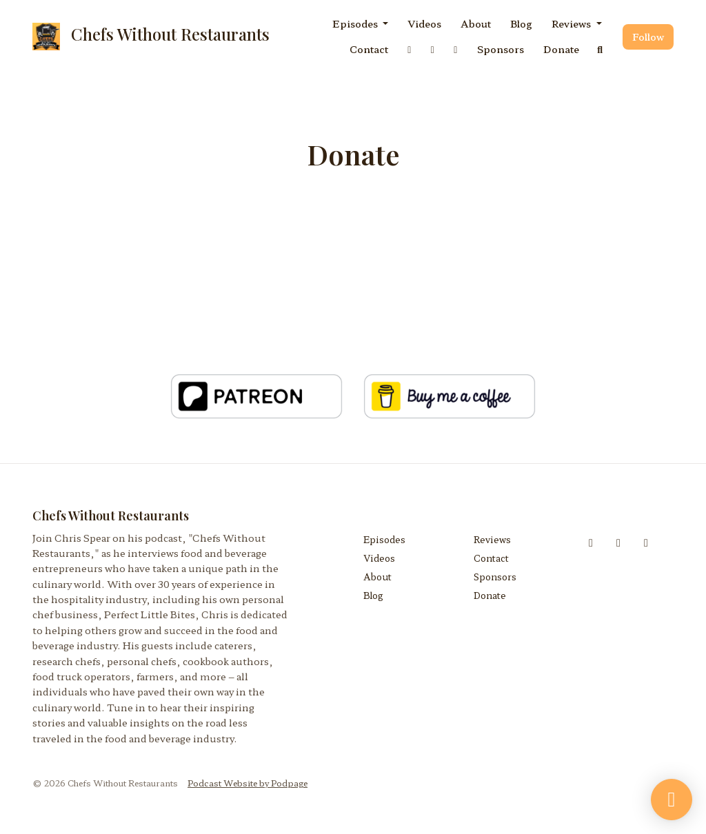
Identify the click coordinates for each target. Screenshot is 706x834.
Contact (369, 49)
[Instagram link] (433, 49)
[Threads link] (455, 49)
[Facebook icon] (591, 541)
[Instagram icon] (618, 541)
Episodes (356, 23)
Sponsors (500, 49)
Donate (561, 49)
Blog (521, 23)
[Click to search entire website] (600, 49)
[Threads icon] (646, 541)
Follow (648, 36)
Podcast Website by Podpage (247, 783)
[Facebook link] (409, 49)
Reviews (573, 23)
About (476, 23)
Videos (424, 23)
